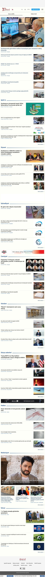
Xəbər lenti (34, 14)
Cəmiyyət (4, 256)
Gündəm (4, 303)
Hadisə (3, 405)
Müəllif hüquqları (38, 563)
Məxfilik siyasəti (24, 565)
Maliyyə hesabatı (16, 563)
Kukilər (30, 565)
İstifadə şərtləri (16, 565)
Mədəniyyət (5, 453)
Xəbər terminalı (35, 9)
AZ (28, 9)
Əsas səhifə (11, 14)
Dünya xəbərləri (6, 352)
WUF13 (3, 100)
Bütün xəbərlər (40, 144)
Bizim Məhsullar (29, 563)
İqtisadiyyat (5, 203)
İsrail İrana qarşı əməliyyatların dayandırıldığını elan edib (29, 575)
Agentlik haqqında (7, 563)
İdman (3, 508)
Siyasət (3, 147)
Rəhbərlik (23, 563)
